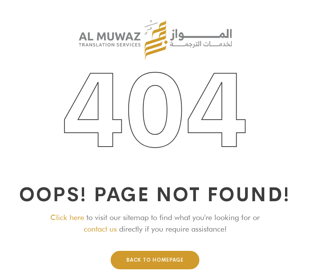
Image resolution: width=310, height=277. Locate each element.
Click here (67, 217)
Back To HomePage (155, 260)
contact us (100, 229)
